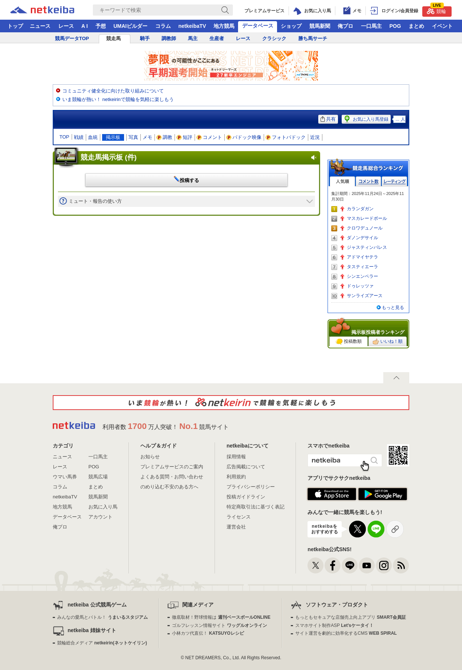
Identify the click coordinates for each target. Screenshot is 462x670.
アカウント (100, 517)
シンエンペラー (362, 276)
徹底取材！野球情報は (221, 617)
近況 (315, 137)
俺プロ (345, 26)
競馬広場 (98, 476)
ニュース (40, 26)
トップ (15, 26)
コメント (209, 137)
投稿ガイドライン (246, 497)
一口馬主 (371, 26)
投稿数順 (349, 342)
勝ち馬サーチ (312, 38)
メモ (147, 137)
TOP (64, 137)
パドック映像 (244, 137)
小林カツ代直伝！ (208, 633)
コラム (163, 26)
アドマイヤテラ (362, 257)
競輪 (436, 10)
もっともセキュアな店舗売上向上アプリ (350, 617)
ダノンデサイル (362, 237)
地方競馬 (224, 26)
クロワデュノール (365, 228)
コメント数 (368, 181)
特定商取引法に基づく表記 (255, 507)
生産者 (216, 38)
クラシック (274, 38)
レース (66, 26)
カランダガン (360, 208)
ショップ (291, 26)
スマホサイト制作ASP (334, 625)
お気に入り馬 (102, 507)
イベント (442, 26)
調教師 (169, 38)
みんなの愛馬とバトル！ (102, 617)
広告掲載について (246, 466)
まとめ (416, 26)
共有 (328, 119)
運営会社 (236, 527)
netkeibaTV (192, 26)
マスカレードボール (367, 218)
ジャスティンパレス (367, 247)
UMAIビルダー (130, 26)
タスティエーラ (362, 266)
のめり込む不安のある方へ (169, 487)
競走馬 (113, 38)
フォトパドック (286, 137)
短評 (184, 137)
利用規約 (236, 476)
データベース (257, 26)
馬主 (193, 38)
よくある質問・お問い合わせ (171, 476)
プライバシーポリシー (251, 487)
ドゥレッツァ (360, 286)
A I (84, 26)
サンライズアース (365, 295)
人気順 (342, 181)
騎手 (145, 38)
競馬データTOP (72, 38)
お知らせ (150, 456)
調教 (164, 137)
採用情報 (236, 456)
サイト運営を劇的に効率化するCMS (346, 633)
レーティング (394, 181)
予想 (100, 26)
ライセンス (239, 517)
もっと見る (393, 307)
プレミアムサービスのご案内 (171, 466)
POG (395, 26)
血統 (93, 137)
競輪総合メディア (102, 642)
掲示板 (113, 137)
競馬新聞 (319, 26)
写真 (133, 137)
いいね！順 (387, 342)
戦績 (79, 137)
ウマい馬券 (65, 476)
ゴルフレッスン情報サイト (219, 625)
